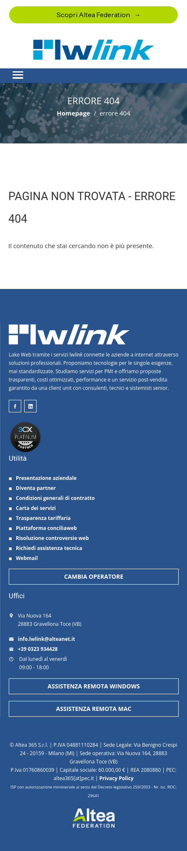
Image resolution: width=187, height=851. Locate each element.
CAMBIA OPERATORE (93, 576)
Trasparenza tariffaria (40, 518)
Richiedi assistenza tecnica (45, 548)
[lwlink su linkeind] (30, 406)
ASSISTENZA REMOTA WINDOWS (93, 686)
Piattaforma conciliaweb (43, 528)
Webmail (23, 558)
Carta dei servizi (32, 508)
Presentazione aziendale (43, 478)
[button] (93, 71)
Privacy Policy (116, 778)
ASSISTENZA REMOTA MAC (94, 709)
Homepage (73, 113)
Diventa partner (32, 488)
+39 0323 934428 (33, 649)
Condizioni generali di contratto (52, 498)
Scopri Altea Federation (93, 14)
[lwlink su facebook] (15, 406)
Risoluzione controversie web (49, 538)
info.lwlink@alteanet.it (42, 639)
